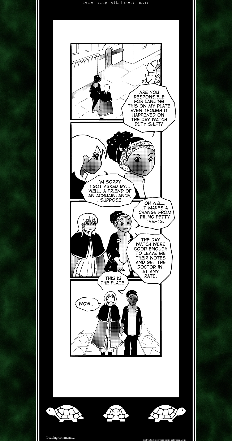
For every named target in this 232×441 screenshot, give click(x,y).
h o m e (88, 2)
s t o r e (129, 2)
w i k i (115, 2)
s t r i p (102, 2)
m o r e (144, 2)
